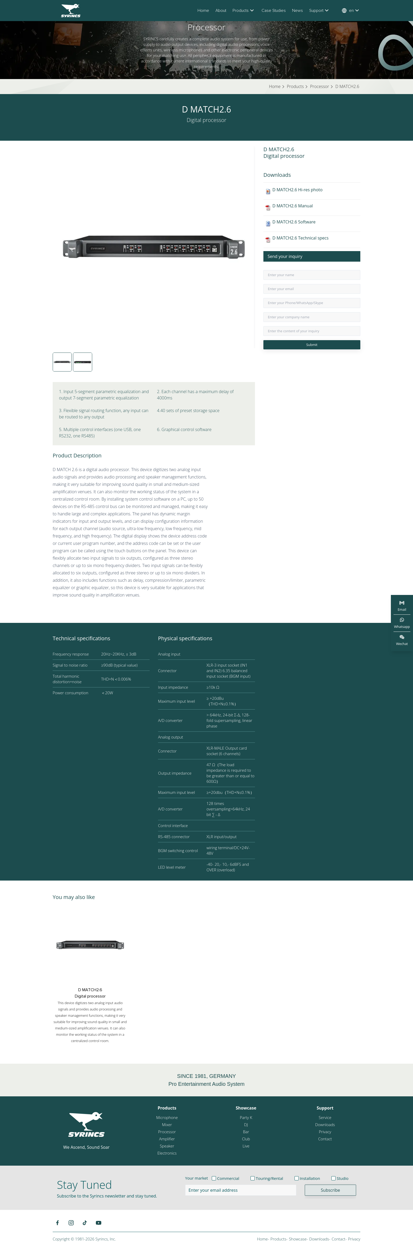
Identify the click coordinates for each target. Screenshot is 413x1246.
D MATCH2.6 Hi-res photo (297, 190)
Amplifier (167, 1138)
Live (246, 1146)
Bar (246, 1131)
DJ (246, 1124)
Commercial (228, 1178)
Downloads (325, 1124)
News (297, 10)
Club (246, 1138)
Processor (167, 1131)
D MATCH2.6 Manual (292, 206)
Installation (310, 1178)
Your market (196, 1178)
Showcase (246, 1108)
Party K (246, 1117)
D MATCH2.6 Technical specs (300, 238)
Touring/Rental (269, 1178)
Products (244, 10)
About (220, 10)
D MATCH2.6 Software (294, 222)
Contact (325, 1138)
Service (325, 1117)
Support (319, 10)
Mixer (167, 1124)
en (351, 10)
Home (203, 10)
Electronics (166, 1153)
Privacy (325, 1131)
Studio (342, 1178)
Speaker (167, 1146)
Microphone (167, 1117)
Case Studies (274, 10)
